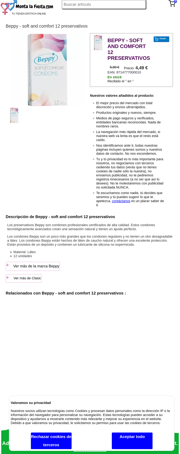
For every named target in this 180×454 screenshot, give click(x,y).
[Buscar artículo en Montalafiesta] (104, 4)
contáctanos (121, 201)
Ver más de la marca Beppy (32, 265)
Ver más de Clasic (23, 278)
